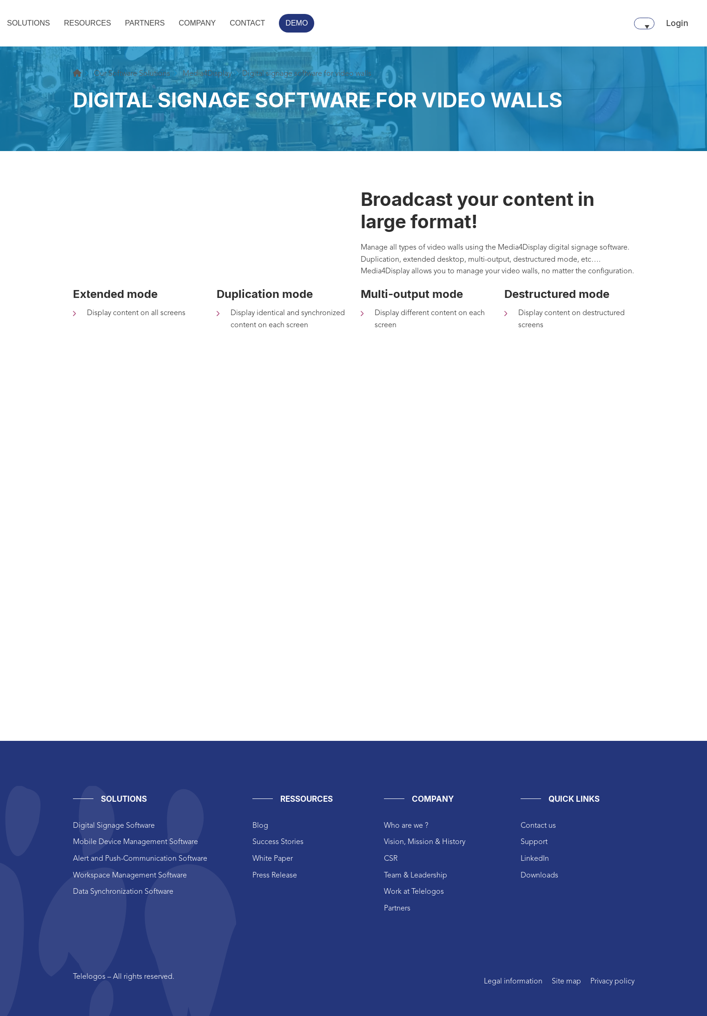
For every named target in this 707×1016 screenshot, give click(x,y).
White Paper (272, 859)
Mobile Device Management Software (135, 842)
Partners (397, 908)
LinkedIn (535, 859)
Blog (260, 826)
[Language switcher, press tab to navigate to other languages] (644, 23)
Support (534, 842)
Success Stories (278, 842)
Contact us (538, 826)
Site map (566, 981)
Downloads (539, 875)
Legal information (513, 981)
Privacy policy (612, 981)
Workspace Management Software (130, 875)
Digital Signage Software (114, 826)
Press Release (274, 875)
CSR (390, 859)
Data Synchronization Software (123, 892)
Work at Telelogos (414, 892)
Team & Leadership (415, 875)
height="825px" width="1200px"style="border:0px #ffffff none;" (353, 567)
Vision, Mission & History (424, 842)
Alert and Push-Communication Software (140, 859)
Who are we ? (406, 826)
